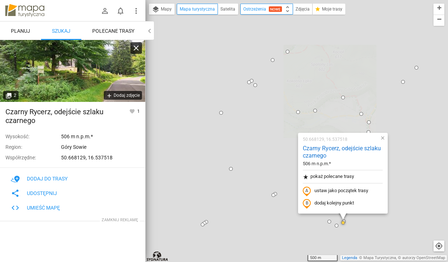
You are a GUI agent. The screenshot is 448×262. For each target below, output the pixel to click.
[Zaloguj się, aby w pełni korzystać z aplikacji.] (132, 111)
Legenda (349, 257)
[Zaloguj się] (105, 11)
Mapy (162, 9)
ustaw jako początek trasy (289, 99)
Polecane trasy (113, 31)
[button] (174, 21)
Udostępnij (34, 193)
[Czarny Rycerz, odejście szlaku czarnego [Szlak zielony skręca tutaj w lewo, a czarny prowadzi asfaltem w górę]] (72, 71)
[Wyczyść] (136, 48)
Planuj (20, 31)
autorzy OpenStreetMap (423, 257)
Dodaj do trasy (39, 178)
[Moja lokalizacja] (438, 246)
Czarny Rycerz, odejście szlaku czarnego (295, 60)
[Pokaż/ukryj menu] (136, 11)
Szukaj (61, 31)
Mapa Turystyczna (379, 257)
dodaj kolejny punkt (282, 112)
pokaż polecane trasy (282, 85)
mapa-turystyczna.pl (24, 10)
